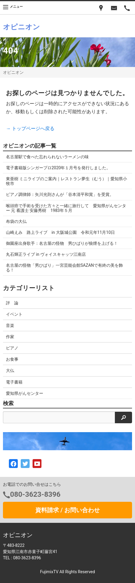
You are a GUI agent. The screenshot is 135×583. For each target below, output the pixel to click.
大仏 (10, 370)
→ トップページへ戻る (30, 128)
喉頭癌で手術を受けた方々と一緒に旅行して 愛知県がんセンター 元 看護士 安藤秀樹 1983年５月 (66, 208)
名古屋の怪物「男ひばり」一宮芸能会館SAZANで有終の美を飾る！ (64, 267)
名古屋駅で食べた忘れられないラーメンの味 (47, 156)
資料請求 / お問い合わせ (67, 510)
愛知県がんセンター (24, 393)
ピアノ (12, 348)
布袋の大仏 (16, 221)
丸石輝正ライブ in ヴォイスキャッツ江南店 (46, 254)
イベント (14, 314)
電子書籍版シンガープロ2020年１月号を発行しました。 (58, 167)
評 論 (12, 303)
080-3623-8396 (35, 494)
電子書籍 (14, 382)
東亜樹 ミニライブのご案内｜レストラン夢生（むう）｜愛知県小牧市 (66, 181)
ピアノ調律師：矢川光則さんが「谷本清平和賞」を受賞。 (60, 194)
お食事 (12, 359)
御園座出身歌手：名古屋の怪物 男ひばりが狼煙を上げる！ (62, 243)
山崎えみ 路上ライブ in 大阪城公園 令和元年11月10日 (60, 232)
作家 (10, 336)
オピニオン (13, 72)
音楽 (10, 325)
